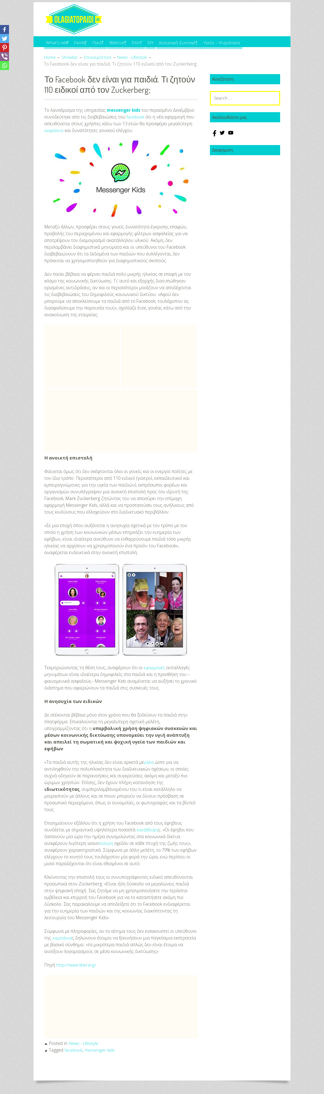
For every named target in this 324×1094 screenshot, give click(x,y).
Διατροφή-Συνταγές (202, 42)
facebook (135, 117)
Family (85, 42)
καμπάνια (62, 938)
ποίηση (106, 843)
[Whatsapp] (4, 65)
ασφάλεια (53, 130)
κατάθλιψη (147, 830)
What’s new (58, 42)
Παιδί (107, 42)
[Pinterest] (4, 47)
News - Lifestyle (84, 1043)
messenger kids (125, 110)
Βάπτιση (131, 42)
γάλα (149, 762)
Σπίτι (154, 42)
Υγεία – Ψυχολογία (250, 42)
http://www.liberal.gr (76, 965)
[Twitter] (4, 38)
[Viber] (4, 56)
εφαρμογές (155, 667)
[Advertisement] (82, 356)
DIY (172, 42)
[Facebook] (4, 29)
